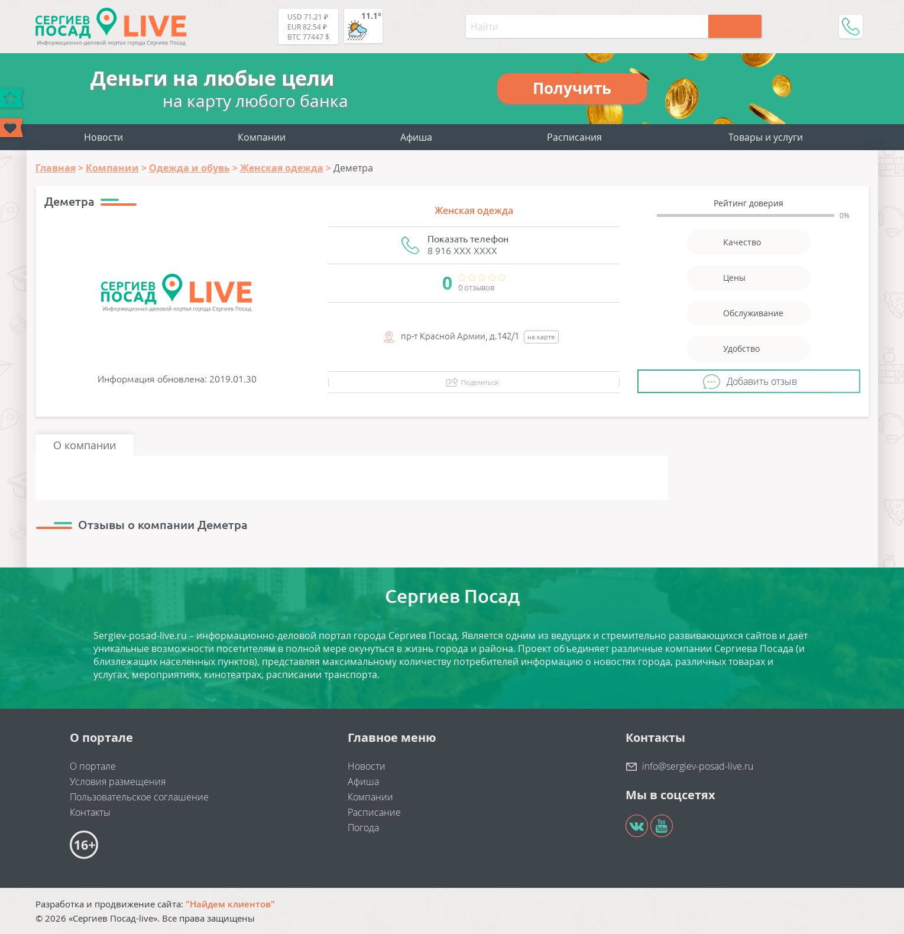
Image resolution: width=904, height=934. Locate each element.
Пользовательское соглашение (139, 796)
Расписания (574, 137)
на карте (541, 336)
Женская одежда (474, 210)
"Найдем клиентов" (230, 904)
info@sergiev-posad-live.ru (697, 766)
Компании (262, 137)
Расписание (374, 812)
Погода (363, 827)
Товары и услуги (765, 137)
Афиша (416, 137)
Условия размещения (118, 781)
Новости (103, 137)
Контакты (90, 812)
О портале (93, 766)
